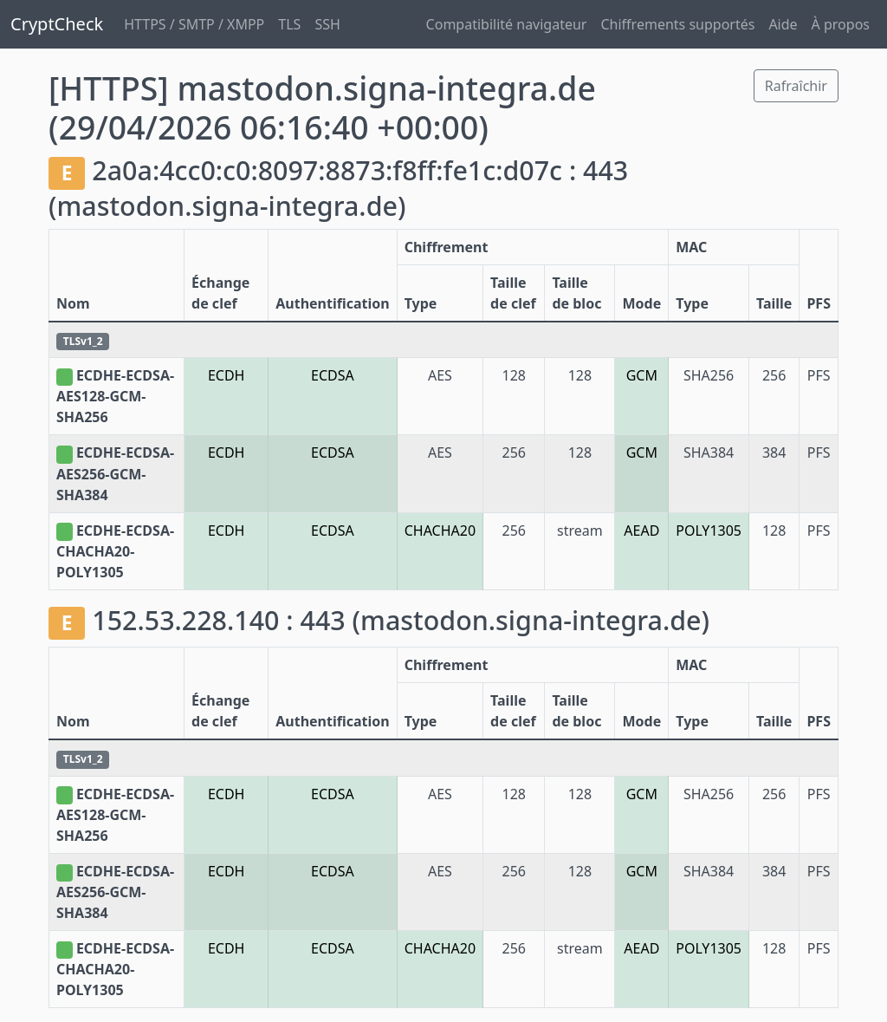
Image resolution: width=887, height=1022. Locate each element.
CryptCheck (56, 24)
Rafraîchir (796, 85)
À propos (841, 24)
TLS (289, 24)
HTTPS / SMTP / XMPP (194, 24)
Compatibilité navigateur (506, 24)
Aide (782, 24)
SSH (327, 24)
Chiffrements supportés (677, 24)
